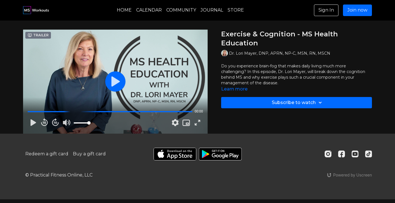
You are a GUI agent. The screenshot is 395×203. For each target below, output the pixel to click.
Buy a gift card (89, 153)
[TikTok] (368, 154)
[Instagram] (328, 154)
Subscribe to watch (298, 102)
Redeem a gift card (46, 153)
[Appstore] (174, 154)
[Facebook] (341, 154)
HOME (124, 10)
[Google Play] (220, 154)
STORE (236, 10)
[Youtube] (355, 154)
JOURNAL (212, 10)
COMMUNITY (181, 10)
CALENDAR (149, 10)
